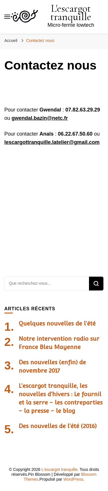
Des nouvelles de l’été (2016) (57, 426)
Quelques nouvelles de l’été (57, 323)
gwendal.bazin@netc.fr (40, 118)
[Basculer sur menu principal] (7, 17)
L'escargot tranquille (70, 12)
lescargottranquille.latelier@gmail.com (52, 142)
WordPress (73, 479)
